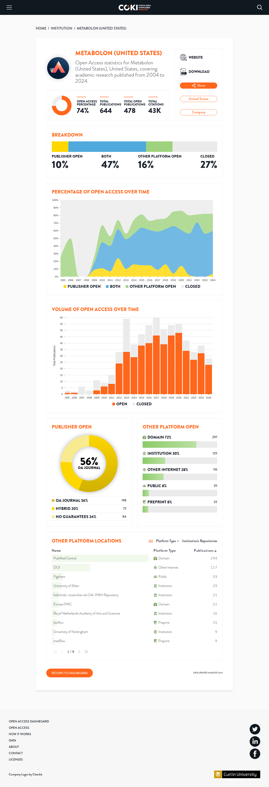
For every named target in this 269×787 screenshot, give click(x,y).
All (151, 540)
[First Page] (55, 651)
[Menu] (9, 7)
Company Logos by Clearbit (25, 774)
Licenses (16, 759)
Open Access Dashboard (29, 721)
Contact (16, 753)
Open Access (19, 728)
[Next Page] (79, 651)
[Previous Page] (62, 651)
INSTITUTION (61, 28)
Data (12, 740)
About (14, 747)
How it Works (20, 734)
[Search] (259, 7)
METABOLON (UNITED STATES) (101, 28)
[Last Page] (86, 651)
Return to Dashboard (70, 673)
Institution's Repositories (199, 540)
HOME (41, 28)
